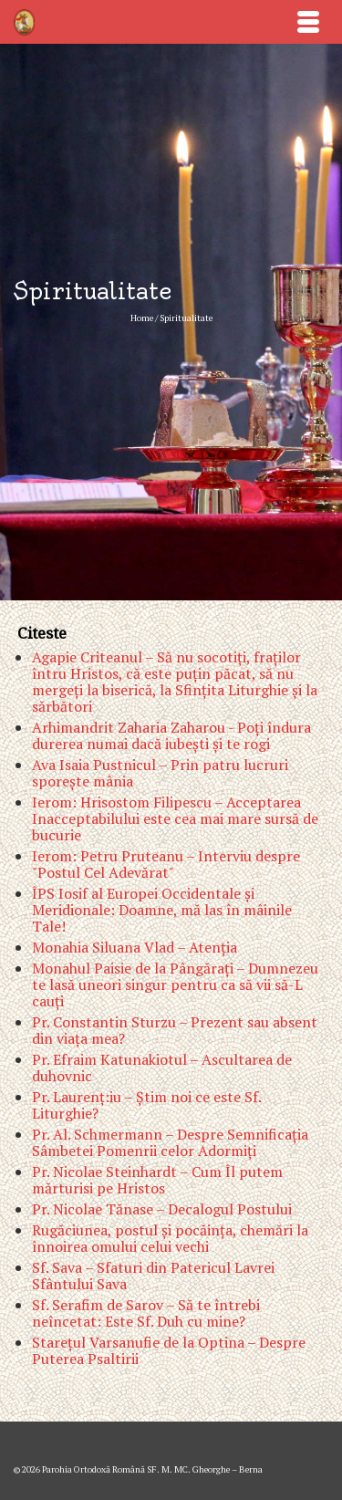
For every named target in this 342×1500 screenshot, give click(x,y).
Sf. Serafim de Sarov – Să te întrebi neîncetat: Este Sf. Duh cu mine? (146, 1313)
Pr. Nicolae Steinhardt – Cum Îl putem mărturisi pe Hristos (157, 1179)
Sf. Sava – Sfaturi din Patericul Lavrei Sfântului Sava (153, 1275)
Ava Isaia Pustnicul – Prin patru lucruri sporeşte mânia (160, 773)
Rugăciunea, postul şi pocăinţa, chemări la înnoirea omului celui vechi (170, 1238)
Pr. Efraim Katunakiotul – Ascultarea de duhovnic (162, 1067)
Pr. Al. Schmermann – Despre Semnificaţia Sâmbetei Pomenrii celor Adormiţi (170, 1142)
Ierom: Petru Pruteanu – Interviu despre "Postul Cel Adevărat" (166, 864)
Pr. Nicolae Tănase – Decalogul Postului (162, 1209)
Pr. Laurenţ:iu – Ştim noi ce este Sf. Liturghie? (146, 1105)
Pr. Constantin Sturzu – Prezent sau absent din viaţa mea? (174, 1030)
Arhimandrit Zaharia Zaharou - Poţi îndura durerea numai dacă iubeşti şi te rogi (171, 735)
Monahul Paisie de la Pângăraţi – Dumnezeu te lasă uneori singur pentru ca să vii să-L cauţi (175, 984)
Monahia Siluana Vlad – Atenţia (134, 947)
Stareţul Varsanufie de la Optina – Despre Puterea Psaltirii (169, 1350)
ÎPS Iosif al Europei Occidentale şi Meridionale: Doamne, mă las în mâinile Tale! (162, 909)
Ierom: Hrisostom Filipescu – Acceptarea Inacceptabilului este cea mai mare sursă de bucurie (175, 818)
